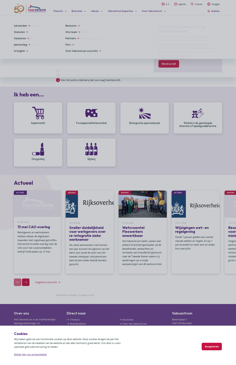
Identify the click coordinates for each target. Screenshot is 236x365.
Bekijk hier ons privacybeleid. (30, 354)
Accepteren (212, 346)
